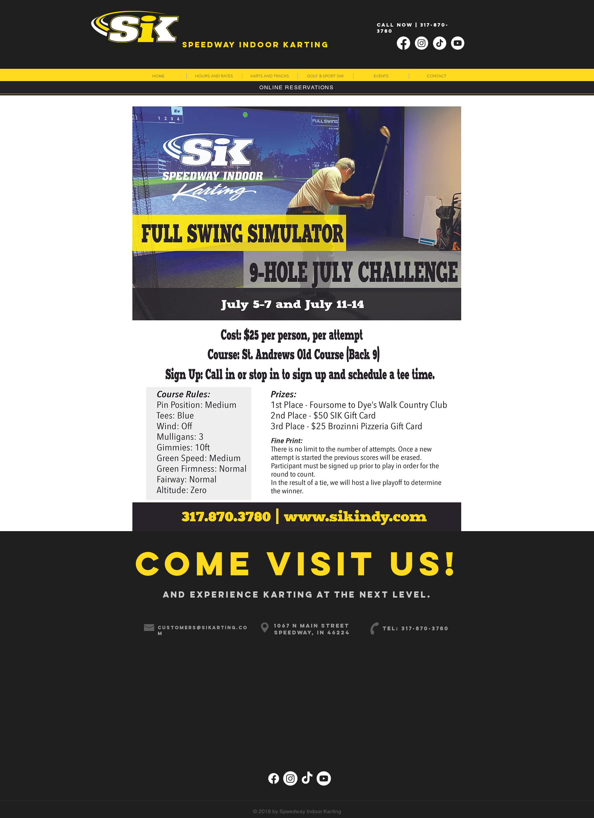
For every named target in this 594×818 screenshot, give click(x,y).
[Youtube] (457, 43)
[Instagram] (421, 43)
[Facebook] (403, 43)
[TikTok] (439, 43)
